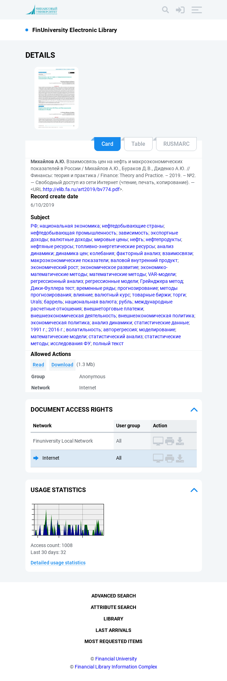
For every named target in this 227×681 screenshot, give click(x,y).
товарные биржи (151, 295)
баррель (53, 301)
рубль (125, 301)
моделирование (157, 329)
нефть (137, 239)
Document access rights (72, 409)
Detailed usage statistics (58, 562)
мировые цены (111, 239)
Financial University (116, 659)
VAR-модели (162, 274)
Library (113, 618)
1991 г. (38, 329)
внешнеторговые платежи (113, 308)
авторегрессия (120, 329)
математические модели (59, 336)
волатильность (83, 329)
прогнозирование (137, 288)
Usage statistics (58, 489)
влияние (82, 295)
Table (138, 144)
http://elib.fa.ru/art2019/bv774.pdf (81, 189)
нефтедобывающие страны (133, 226)
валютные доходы (71, 239)
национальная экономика (70, 226)
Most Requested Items (113, 641)
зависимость (133, 233)
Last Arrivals (113, 630)
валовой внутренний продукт (144, 260)
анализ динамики (112, 322)
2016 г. (56, 329)
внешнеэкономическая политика (156, 315)
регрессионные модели (111, 281)
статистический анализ (116, 336)
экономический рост (54, 267)
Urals (36, 301)
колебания (102, 253)
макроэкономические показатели (69, 260)
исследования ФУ (70, 343)
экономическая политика (60, 322)
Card (107, 144)
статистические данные (161, 322)
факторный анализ (138, 253)
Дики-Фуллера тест (52, 288)
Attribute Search (113, 607)
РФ (34, 226)
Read (38, 364)
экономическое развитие (109, 267)
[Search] (165, 9)
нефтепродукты (163, 239)
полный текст (108, 343)
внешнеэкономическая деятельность (73, 315)
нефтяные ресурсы (52, 246)
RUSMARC (176, 144)
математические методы (117, 274)
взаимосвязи (177, 253)
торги (179, 295)
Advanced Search (113, 596)
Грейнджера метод (161, 281)
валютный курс (112, 295)
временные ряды (95, 288)
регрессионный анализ (57, 281)
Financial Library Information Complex (116, 667)
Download (62, 364)
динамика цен (72, 253)
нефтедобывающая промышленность (73, 233)
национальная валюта (91, 301)
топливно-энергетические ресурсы (115, 246)
